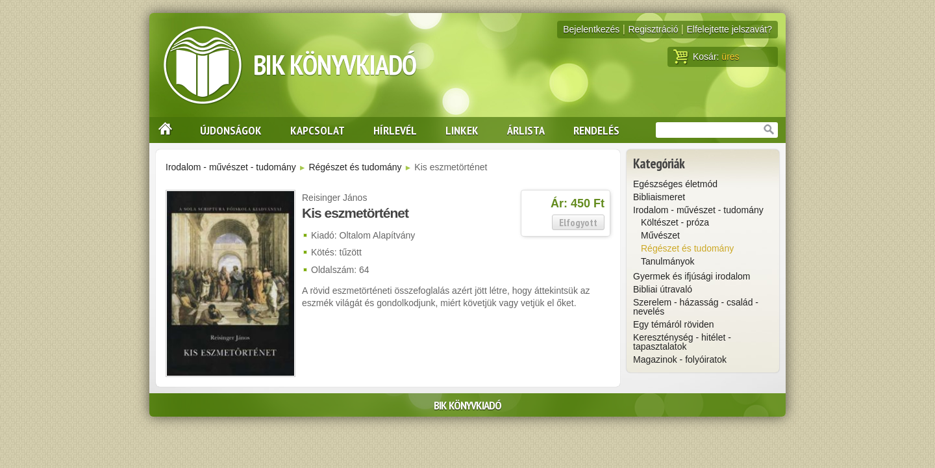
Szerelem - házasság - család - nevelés (695, 307)
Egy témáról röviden (673, 324)
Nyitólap (161, 130)
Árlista (526, 130)
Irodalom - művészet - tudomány (231, 167)
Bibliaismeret (659, 197)
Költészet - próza (675, 222)
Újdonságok (231, 130)
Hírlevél (395, 130)
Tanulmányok (668, 261)
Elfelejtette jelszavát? (729, 29)
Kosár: (706, 56)
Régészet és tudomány (354, 167)
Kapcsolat (317, 130)
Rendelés (596, 130)
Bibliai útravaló (662, 289)
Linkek (462, 130)
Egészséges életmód (675, 184)
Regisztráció (653, 29)
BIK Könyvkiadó (334, 65)
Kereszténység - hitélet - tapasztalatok (682, 342)
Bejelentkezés (591, 29)
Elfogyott (578, 222)
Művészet (660, 235)
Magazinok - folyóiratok (680, 359)
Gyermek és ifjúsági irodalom (692, 276)
